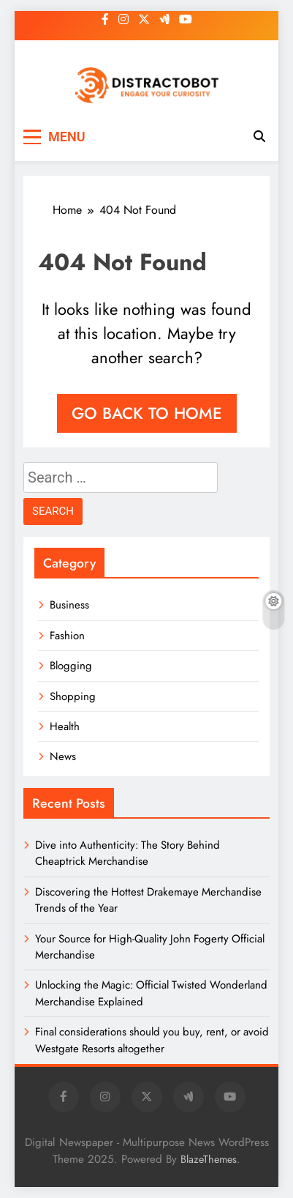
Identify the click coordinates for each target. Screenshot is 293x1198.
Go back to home (147, 413)
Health (65, 726)
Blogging (71, 666)
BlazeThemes (208, 1159)
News (63, 756)
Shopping (73, 696)
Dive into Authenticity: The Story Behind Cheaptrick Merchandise (127, 853)
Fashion (67, 636)
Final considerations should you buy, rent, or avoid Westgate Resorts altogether (152, 1040)
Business (69, 605)
